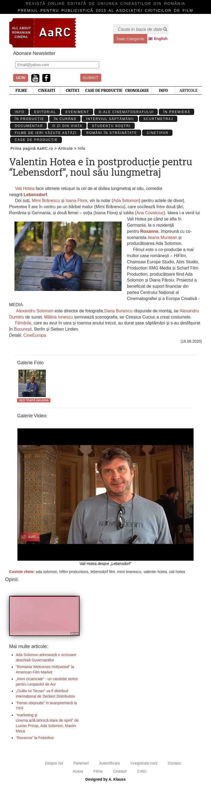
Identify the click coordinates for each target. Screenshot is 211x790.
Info (20, 112)
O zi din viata (67, 126)
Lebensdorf (35, 194)
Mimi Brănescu (46, 200)
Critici (141, 771)
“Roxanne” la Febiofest (35, 738)
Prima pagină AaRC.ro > (33, 148)
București (23, 329)
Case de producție (36, 140)
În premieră (176, 112)
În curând (65, 119)
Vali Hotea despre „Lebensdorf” (105, 497)
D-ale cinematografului (126, 112)
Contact (174, 763)
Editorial (45, 112)
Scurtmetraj (158, 119)
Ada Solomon (126, 200)
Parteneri (81, 763)
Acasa (78, 771)
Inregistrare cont (143, 763)
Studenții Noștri (111, 126)
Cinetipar (157, 133)
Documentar (29, 126)
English (161, 38)
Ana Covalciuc (150, 213)
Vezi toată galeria (34, 400)
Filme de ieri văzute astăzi (46, 133)
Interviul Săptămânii (110, 119)
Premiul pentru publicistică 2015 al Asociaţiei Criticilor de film (105, 10)
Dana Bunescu (118, 311)
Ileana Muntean (162, 237)
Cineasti (120, 771)
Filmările (23, 323)
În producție (29, 119)
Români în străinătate (111, 133)
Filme (98, 771)
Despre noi (54, 763)
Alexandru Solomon (35, 311)
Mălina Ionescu (58, 317)
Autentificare (109, 763)
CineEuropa (34, 335)
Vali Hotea (24, 188)
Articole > (67, 148)
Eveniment (77, 112)
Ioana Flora (76, 200)
